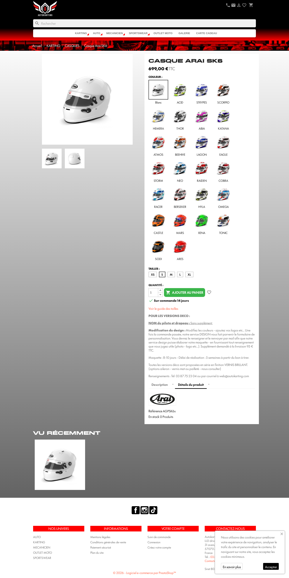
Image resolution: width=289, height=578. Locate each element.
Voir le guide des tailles (163, 308)
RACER (158, 196)
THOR (180, 118)
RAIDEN (202, 170)
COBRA (223, 170)
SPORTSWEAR (138, 33)
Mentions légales (100, 537)
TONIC (223, 222)
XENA (202, 222)
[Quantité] (153, 292)
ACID (180, 92)
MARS (180, 222)
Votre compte (173, 528)
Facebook (136, 510)
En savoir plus (232, 566)
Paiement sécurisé (100, 547)
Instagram (144, 510)
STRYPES (202, 92)
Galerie (184, 33)
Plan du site (97, 552)
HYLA (202, 196)
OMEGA (223, 196)
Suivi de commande (159, 537)
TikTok (153, 510)
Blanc (158, 92)
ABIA (202, 118)
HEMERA (158, 118)
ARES (180, 248)
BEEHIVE (180, 144)
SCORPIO (223, 92)
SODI (158, 248)
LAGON (202, 144)
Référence (155, 411)
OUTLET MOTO (163, 33)
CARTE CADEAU (206, 33)
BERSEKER (180, 196)
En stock (154, 416)
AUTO (96, 33)
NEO (180, 170)
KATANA (223, 118)
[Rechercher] (144, 23)
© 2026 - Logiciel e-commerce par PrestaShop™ (144, 572)
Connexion (154, 542)
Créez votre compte (159, 547)
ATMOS (158, 144)
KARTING (81, 33)
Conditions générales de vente (108, 542)
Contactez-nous (214, 561)
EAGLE (223, 144)
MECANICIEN (114, 33)
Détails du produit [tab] (191, 384)
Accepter (271, 566)
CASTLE (158, 222)
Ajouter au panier (184, 292)
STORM (158, 170)
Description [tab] (160, 384)
